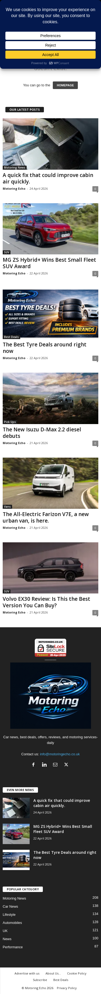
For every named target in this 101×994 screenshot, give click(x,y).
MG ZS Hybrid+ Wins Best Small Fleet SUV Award (49, 263)
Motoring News (14, 167)
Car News (10, 906)
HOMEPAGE (65, 85)
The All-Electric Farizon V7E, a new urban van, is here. (46, 517)
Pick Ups (10, 422)
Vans (7, 507)
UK (5, 931)
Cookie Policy (76, 973)
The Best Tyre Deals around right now (44, 348)
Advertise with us (27, 973)
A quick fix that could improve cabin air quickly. (48, 178)
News (7, 939)
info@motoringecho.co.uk (60, 754)
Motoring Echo (14, 188)
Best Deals (11, 337)
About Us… (53, 973)
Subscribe (40, 980)
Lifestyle (9, 915)
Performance (13, 947)
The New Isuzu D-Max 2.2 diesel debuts (42, 432)
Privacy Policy (67, 988)
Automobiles (12, 923)
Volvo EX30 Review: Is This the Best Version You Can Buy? (46, 602)
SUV (6, 252)
